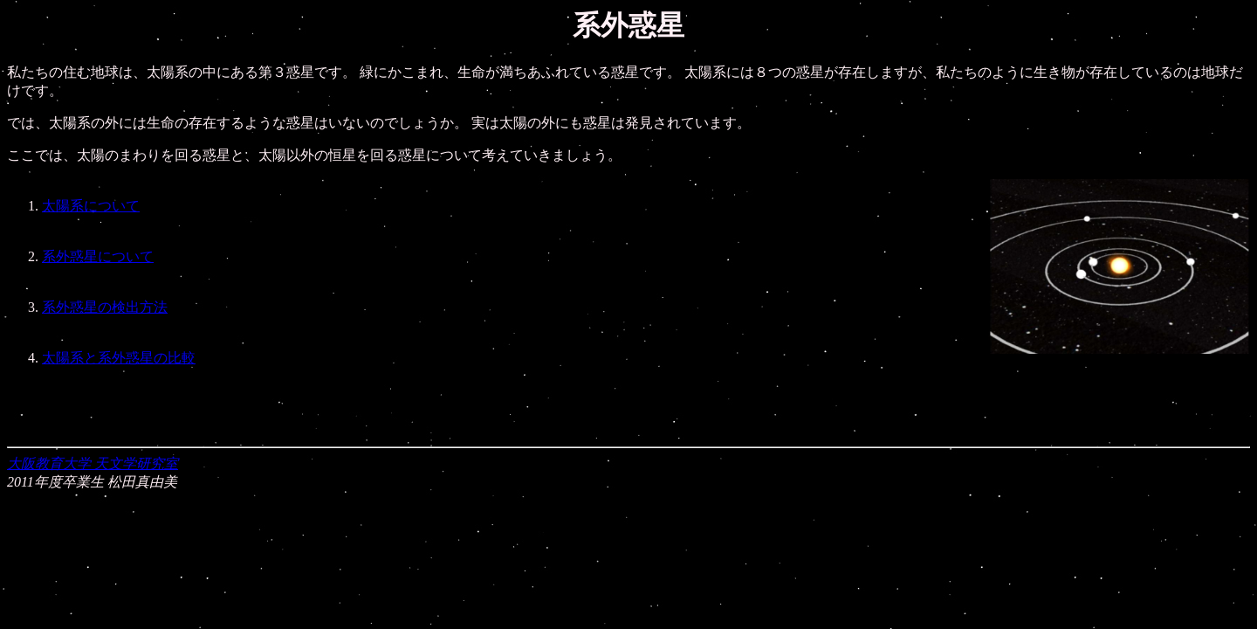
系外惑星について (98, 256)
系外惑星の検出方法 (105, 307)
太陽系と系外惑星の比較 (119, 357)
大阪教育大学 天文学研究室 (92, 463)
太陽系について (91, 205)
